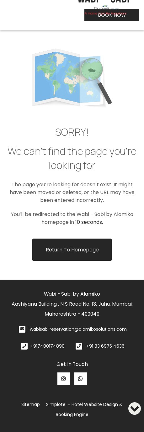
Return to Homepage (72, 249)
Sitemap (30, 404)
